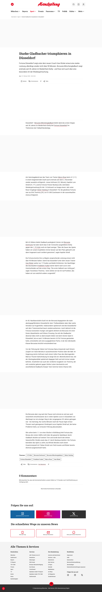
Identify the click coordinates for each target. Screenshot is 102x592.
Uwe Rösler (30, 263)
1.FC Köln (29, 455)
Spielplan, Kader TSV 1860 (36, 574)
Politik (64, 11)
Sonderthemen (52, 576)
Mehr (80, 11)
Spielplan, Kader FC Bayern (36, 571)
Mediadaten (51, 569)
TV (59, 11)
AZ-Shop (50, 571)
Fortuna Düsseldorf (60, 125)
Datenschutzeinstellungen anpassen (76, 567)
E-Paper (50, 564)
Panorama (50, 11)
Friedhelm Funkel (43, 266)
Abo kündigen (70, 564)
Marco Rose (62, 177)
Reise (12, 576)
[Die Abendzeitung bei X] (74, 514)
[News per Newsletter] (48, 533)
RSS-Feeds (32, 562)
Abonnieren (51, 560)
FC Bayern (13, 562)
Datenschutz (70, 560)
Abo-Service (51, 562)
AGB (68, 557)
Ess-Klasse (32, 567)
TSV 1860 (13, 564)
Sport (32, 11)
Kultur (71, 11)
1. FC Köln (36, 247)
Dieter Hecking (42, 190)
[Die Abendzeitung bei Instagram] (48, 514)
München (14, 11)
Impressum (70, 555)
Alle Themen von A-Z (34, 555)
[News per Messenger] (22, 533)
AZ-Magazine (51, 574)
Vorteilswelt (32, 569)
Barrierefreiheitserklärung (73, 562)
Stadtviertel (13, 557)
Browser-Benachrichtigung (36, 564)
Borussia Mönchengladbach (44, 123)
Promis (41, 11)
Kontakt (50, 567)
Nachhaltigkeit (14, 578)
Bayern (25, 11)
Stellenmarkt (32, 576)
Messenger (32, 560)
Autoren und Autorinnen (54, 555)
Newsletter (32, 557)
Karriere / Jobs (52, 557)
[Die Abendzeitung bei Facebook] (22, 514)
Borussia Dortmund (39, 455)
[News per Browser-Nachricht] (74, 533)
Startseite (13, 16)
